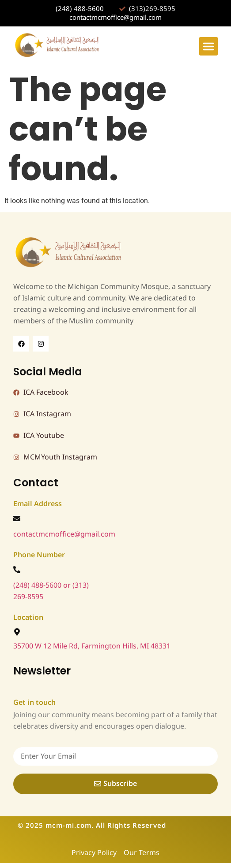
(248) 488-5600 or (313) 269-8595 (51, 591)
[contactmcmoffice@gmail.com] (16, 518)
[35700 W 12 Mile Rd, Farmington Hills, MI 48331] (17, 632)
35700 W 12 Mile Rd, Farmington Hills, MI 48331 (91, 646)
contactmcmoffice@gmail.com (64, 534)
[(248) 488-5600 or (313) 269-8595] (16, 569)
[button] (208, 46)
